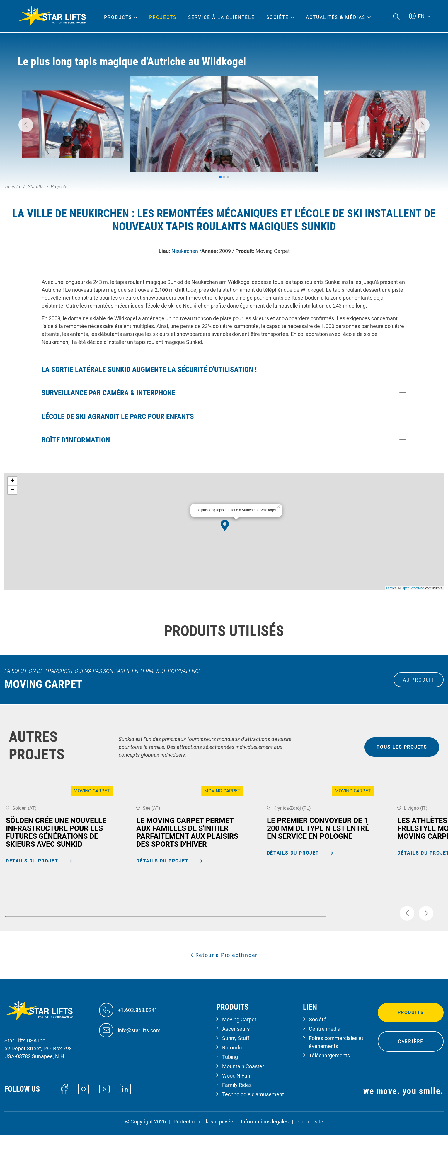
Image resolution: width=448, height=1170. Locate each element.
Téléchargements (329, 1090)
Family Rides (237, 1120)
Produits (411, 1047)
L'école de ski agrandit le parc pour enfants (118, 416)
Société (317, 1054)
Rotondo (232, 1082)
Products (118, 17)
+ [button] (12, 481)
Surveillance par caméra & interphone (108, 393)
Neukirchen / (186, 251)
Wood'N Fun (236, 1110)
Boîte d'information (76, 440)
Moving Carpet (239, 1054)
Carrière (410, 1076)
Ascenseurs (236, 1064)
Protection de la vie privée (203, 1156)
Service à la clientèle (221, 17)
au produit (418, 680)
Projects (162, 17)
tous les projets (402, 747)
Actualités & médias (335, 17)
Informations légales (265, 1156)
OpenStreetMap (413, 588)
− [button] (12, 490)
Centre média (324, 1064)
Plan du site (309, 1156)
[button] (25, 125)
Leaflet (391, 588)
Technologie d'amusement (253, 1129)
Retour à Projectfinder (224, 990)
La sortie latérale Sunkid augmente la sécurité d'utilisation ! (149, 369)
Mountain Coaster (243, 1101)
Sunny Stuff (235, 1073)
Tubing (230, 1092)
